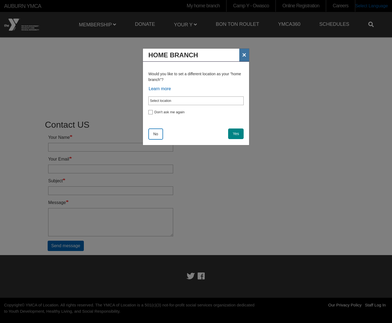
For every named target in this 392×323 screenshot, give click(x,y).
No (155, 134)
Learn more (160, 88)
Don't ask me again (169, 112)
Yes (236, 133)
